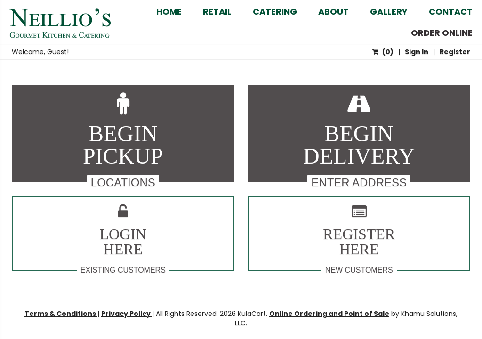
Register (455, 51)
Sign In (416, 51)
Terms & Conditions (60, 313)
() (383, 51)
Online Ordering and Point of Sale (329, 313)
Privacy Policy (126, 313)
